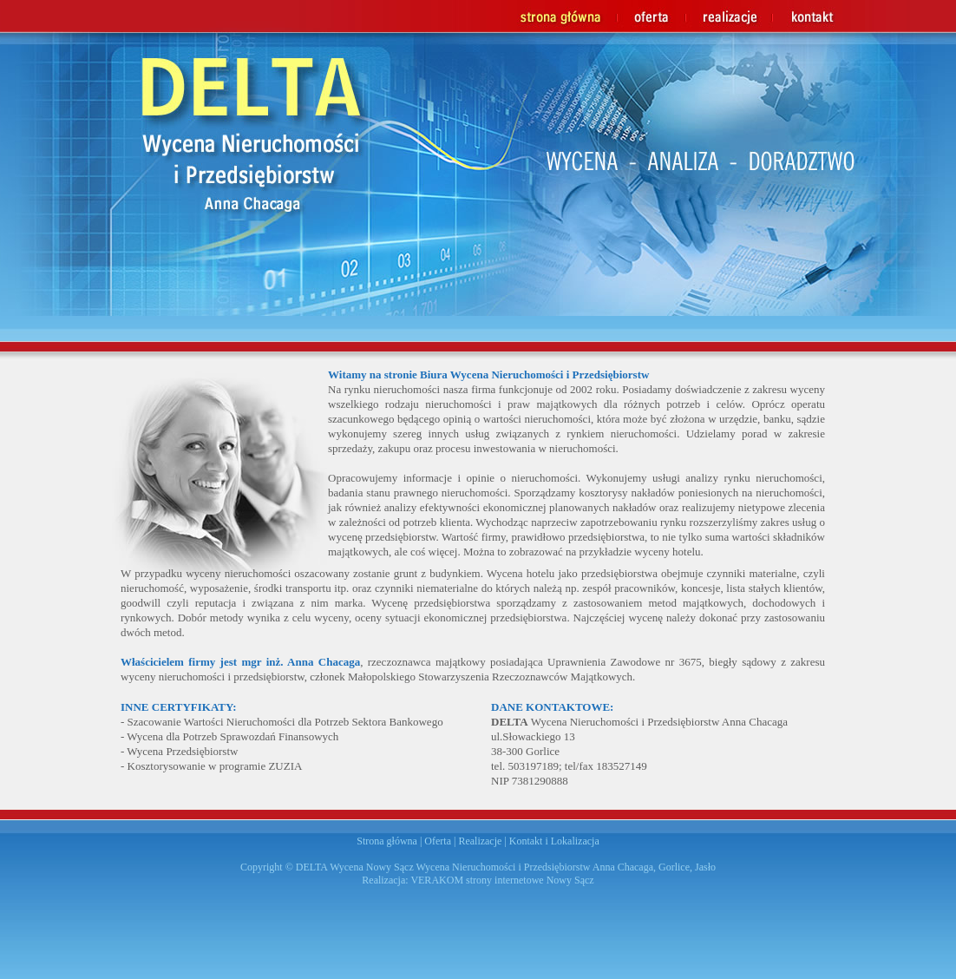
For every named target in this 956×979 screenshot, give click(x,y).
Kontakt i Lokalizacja (554, 841)
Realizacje (479, 841)
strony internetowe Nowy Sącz (530, 880)
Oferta (437, 841)
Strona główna (387, 841)
